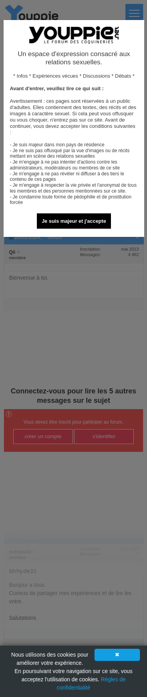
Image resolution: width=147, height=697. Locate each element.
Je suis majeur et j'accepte (74, 221)
